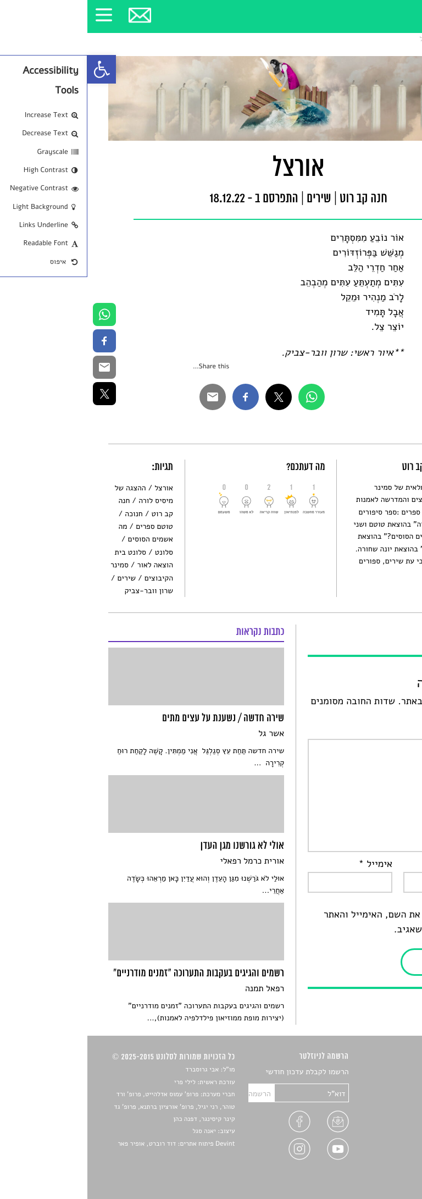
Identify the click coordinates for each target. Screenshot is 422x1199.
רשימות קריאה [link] (379, 1111)
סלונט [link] (391, 39)
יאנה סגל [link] (117, 1131)
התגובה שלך (373, 731)
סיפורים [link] (389, 1072)
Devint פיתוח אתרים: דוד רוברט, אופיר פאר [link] (88, 1144)
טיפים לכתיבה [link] (379, 1136)
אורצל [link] (341, 39)
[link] (14, 69)
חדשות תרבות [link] (380, 1098)
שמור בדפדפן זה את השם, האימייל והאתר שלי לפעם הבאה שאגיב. (318, 922)
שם (390, 864)
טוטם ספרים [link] (67, 526)
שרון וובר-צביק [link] (61, 590)
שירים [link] (366, 39)
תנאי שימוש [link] (382, 1162)
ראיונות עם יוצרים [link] (373, 1123)
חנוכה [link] (46, 514)
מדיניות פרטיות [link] (377, 1149)
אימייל (288, 864)
